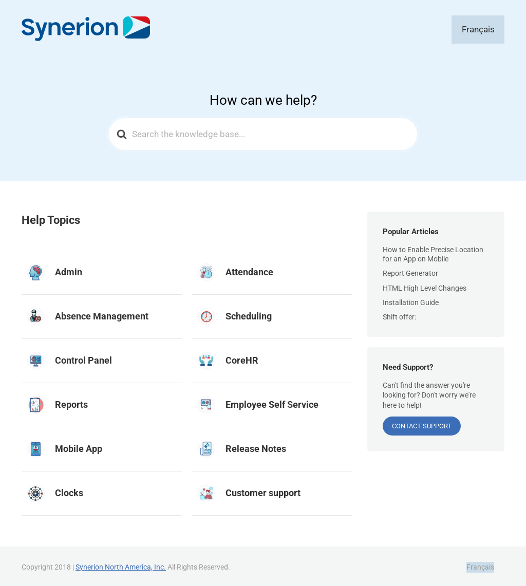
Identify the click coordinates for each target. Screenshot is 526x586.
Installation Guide (411, 300)
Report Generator (410, 272)
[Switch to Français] (485, 28)
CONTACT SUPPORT (422, 424)
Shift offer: (399, 315)
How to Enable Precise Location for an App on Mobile (433, 252)
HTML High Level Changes (424, 286)
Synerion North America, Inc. (121, 565)
